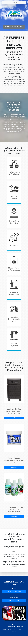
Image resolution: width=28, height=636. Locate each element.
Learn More (14, 418)
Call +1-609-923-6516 (14, 591)
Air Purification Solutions (14, 14)
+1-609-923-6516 (14, 27)
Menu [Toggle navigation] (14, 3)
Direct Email (14, 600)
